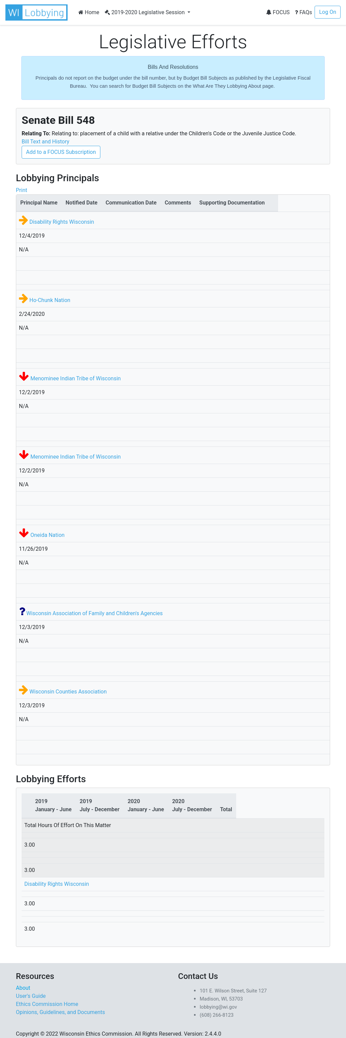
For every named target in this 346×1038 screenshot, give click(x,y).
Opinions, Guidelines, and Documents (60, 1012)
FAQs (303, 12)
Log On (327, 12)
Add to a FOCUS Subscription (61, 152)
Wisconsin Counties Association (68, 691)
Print (21, 190)
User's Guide (31, 996)
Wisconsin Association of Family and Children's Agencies (94, 613)
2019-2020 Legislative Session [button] (145, 12)
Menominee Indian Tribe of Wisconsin (75, 378)
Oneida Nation (47, 535)
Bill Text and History (45, 141)
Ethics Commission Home (47, 1004)
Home (88, 12)
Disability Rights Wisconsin (61, 222)
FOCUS (278, 12)
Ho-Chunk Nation (49, 300)
